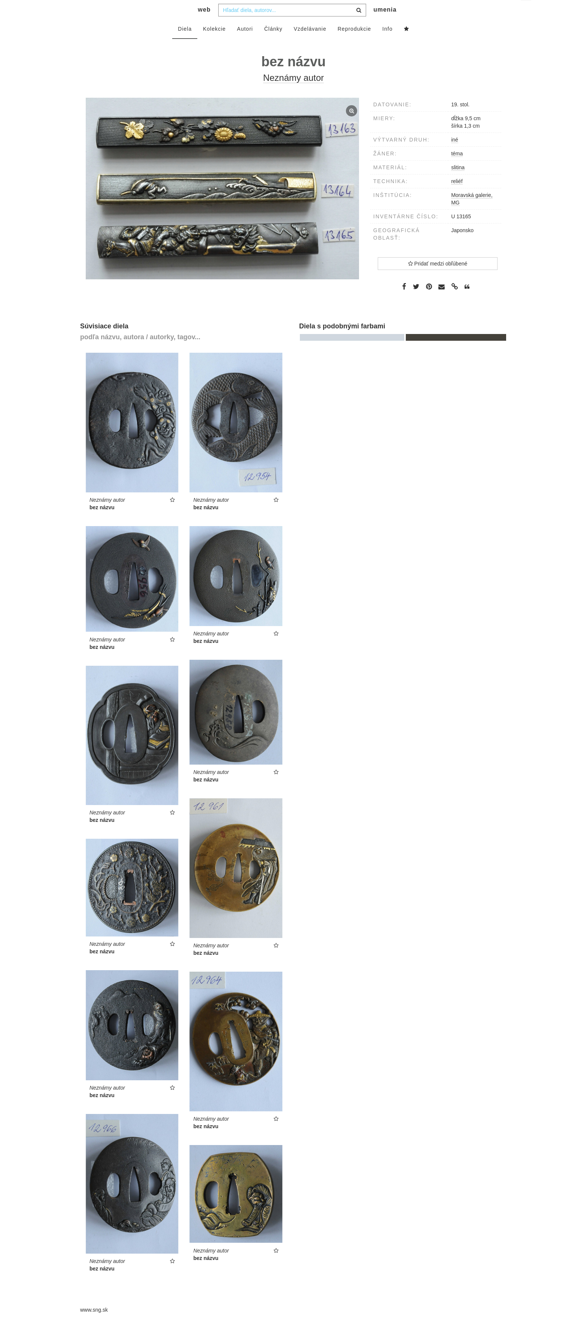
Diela (185, 44)
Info (387, 44)
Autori (245, 44)
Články (273, 44)
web (204, 24)
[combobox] (292, 25)
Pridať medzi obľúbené (438, 279)
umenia (384, 24)
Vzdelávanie (310, 44)
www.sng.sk (94, 1325)
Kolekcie (214, 44)
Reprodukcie (354, 44)
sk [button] (526, 11)
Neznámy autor (293, 93)
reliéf (456, 196)
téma (457, 168)
